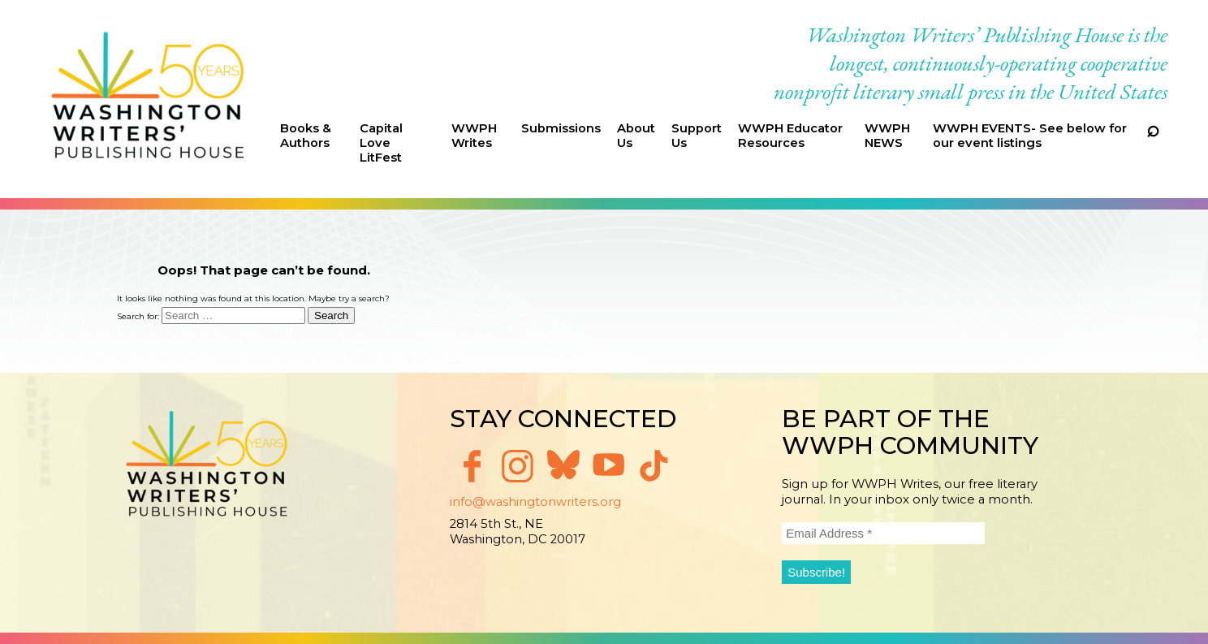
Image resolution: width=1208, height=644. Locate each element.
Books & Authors (305, 135)
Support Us (696, 135)
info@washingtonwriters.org (535, 502)
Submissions (561, 128)
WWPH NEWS (887, 135)
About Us (636, 135)
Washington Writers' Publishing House (148, 99)
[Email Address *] (883, 533)
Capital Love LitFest (381, 143)
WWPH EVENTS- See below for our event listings (1030, 135)
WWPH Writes (474, 135)
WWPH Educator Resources (790, 135)
